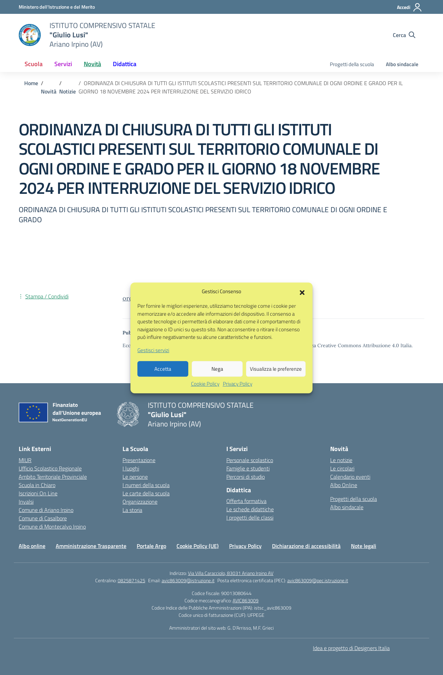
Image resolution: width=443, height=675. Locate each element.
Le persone (135, 476)
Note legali (363, 546)
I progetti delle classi (249, 517)
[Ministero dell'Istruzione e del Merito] (57, 6)
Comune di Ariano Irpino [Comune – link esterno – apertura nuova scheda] (46, 510)
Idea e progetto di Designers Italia (351, 648)
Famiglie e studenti (248, 468)
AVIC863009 (246, 600)
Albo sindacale (402, 64)
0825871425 (131, 580)
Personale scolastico (249, 460)
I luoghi (131, 468)
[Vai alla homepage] (30, 34)
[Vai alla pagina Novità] (48, 91)
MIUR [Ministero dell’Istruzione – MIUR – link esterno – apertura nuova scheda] (25, 460)
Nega (217, 380)
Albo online (32, 546)
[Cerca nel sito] (404, 34)
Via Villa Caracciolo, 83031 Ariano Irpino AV (230, 573)
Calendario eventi (350, 476)
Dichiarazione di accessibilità (306, 546)
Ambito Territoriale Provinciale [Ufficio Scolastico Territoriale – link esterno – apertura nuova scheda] (53, 476)
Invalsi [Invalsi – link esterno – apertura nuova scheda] (26, 501)
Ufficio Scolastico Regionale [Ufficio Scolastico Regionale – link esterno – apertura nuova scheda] (50, 468)
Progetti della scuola (352, 64)
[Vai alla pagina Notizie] (67, 91)
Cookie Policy (205, 395)
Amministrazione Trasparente (91, 546)
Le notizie (341, 460)
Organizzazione (140, 501)
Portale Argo (151, 546)
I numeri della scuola (146, 485)
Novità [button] (92, 64)
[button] (302, 302)
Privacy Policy (237, 395)
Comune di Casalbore (43, 518)
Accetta (162, 380)
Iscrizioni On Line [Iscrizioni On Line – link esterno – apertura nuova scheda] (38, 493)
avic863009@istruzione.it (188, 580)
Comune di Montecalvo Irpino (52, 526)
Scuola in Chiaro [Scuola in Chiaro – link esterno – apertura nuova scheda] (37, 485)
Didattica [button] (124, 64)
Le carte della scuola (146, 493)
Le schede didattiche (250, 509)
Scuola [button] (34, 64)
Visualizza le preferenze (276, 380)
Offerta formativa (246, 501)
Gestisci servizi (153, 361)
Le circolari (342, 468)
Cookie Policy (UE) (198, 546)
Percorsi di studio (245, 476)
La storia (132, 510)
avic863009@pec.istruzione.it (317, 580)
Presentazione (139, 460)
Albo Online (343, 485)
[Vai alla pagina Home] (31, 83)
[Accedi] (409, 7)
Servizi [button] (63, 64)
